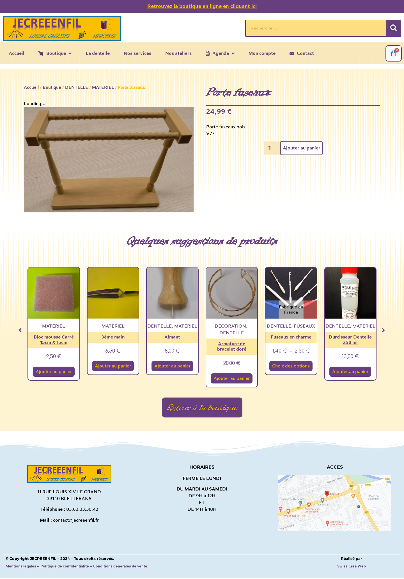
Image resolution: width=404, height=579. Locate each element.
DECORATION (230, 326)
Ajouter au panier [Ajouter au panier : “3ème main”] (113, 366)
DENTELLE (76, 87)
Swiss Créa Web (351, 567)
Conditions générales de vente (120, 567)
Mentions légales (21, 567)
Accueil (31, 87)
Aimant (172, 337)
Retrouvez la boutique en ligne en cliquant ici (202, 6)
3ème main (113, 337)
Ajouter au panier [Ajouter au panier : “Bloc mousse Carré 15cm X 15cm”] (54, 371)
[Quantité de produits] (272, 148)
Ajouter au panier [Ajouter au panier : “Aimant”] (172, 366)
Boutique (52, 87)
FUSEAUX (304, 326)
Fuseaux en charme (291, 337)
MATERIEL (103, 87)
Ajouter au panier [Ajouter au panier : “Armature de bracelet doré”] (232, 378)
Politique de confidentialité (64, 567)
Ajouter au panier (301, 148)
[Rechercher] (393, 28)
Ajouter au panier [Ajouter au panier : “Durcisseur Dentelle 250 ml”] (350, 371)
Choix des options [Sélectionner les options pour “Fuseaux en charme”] (291, 366)
